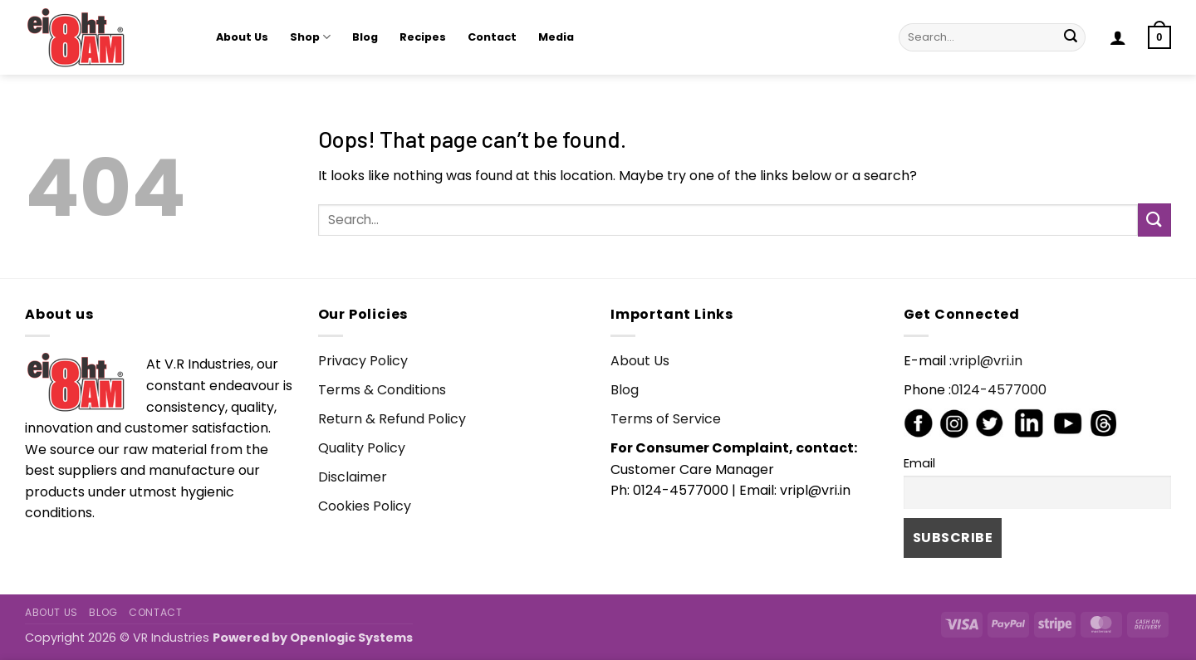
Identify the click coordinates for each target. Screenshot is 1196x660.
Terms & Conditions (382, 389)
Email (919, 463)
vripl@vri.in (987, 360)
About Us (242, 37)
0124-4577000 (998, 389)
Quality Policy (361, 447)
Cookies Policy (364, 506)
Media (556, 37)
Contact (492, 37)
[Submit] (1070, 37)
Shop (310, 37)
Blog (365, 37)
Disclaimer (352, 476)
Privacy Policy (363, 360)
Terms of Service (665, 418)
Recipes (422, 37)
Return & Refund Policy (392, 418)
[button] (1118, 37)
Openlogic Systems (351, 637)
